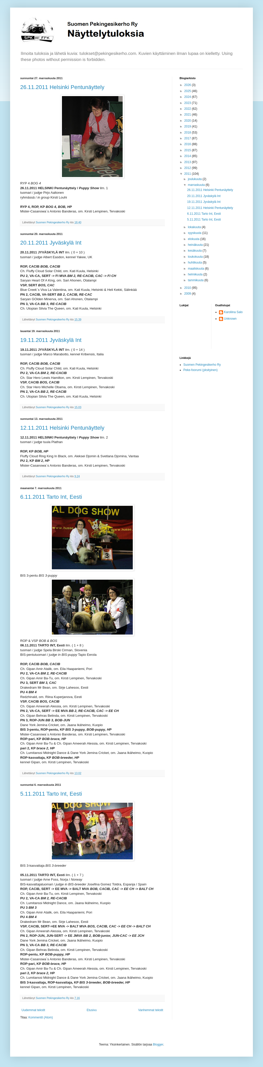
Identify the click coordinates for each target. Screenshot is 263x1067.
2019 (188, 126)
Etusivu (92, 1010)
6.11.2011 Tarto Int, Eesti (51, 497)
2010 (188, 288)
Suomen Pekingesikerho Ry (202, 364)
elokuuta (194, 239)
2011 (188, 174)
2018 (188, 132)
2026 (188, 85)
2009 (188, 293)
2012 (188, 168)
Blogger (158, 1044)
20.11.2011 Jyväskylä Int (50, 242)
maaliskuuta (196, 268)
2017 (188, 138)
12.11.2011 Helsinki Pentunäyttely (62, 428)
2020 (188, 120)
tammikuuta (196, 280)
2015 (188, 150)
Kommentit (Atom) (40, 1017)
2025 (188, 91)
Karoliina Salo (233, 312)
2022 (188, 109)
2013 (188, 162)
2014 (188, 156)
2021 (188, 114)
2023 (188, 103)
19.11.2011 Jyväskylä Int (50, 340)
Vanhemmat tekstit (150, 1010)
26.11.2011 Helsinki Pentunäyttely (62, 87)
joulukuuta (195, 179)
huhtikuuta (195, 262)
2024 (188, 97)
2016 (188, 144)
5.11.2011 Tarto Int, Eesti (51, 794)
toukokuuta (196, 256)
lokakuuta (195, 227)
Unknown (230, 318)
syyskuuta (195, 233)
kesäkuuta (195, 250)
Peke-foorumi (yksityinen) (200, 370)
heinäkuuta (196, 245)
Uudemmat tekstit (33, 1010)
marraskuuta (197, 185)
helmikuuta (195, 274)
